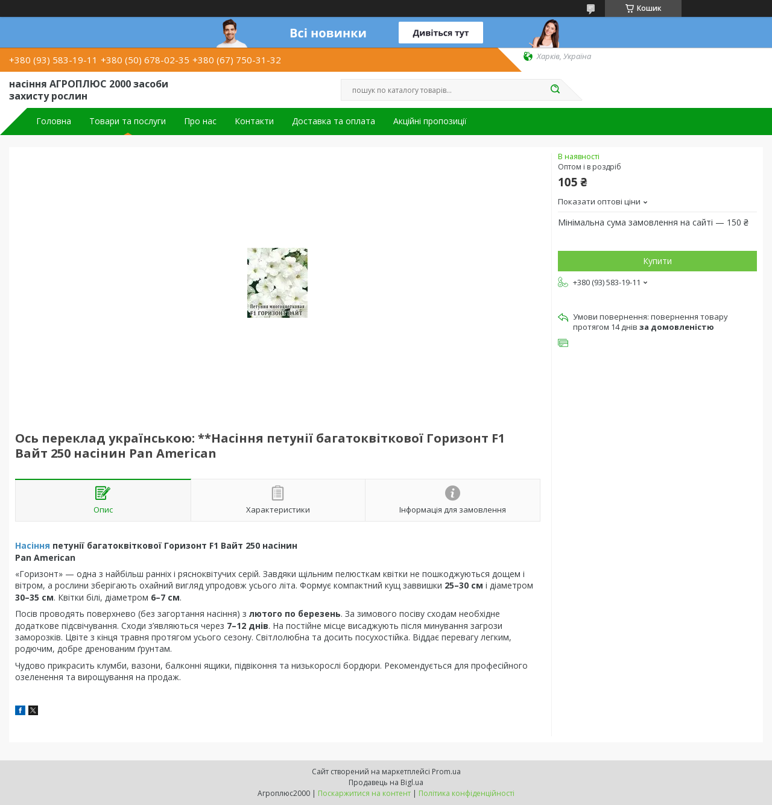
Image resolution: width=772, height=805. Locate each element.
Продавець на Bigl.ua (386, 782)
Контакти (254, 121)
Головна (53, 121)
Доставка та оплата (333, 121)
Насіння (32, 545)
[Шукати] (555, 90)
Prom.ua (446, 771)
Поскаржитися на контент (364, 793)
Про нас (200, 121)
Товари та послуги (127, 121)
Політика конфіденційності (466, 793)
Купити (657, 261)
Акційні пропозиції (430, 121)
